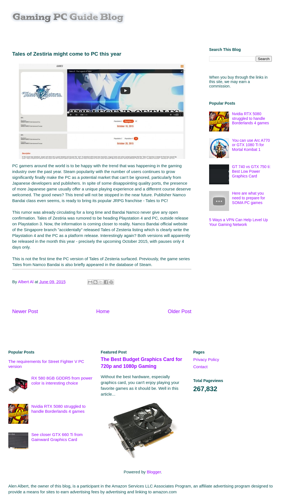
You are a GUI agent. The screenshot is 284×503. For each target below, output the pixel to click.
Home (103, 311)
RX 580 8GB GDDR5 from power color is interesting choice (61, 380)
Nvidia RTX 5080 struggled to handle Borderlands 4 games (250, 118)
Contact (200, 366)
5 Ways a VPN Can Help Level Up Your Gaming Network (238, 222)
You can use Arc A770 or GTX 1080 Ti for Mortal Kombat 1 (251, 145)
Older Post (179, 311)
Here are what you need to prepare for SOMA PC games (248, 198)
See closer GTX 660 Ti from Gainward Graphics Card (57, 437)
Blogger (154, 472)
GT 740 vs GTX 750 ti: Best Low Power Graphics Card (251, 171)
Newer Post (25, 311)
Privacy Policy (206, 359)
